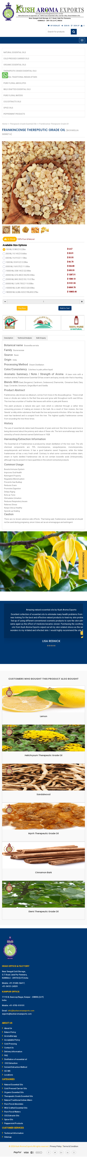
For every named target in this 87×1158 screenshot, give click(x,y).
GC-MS (6, 1071)
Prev (7, 633)
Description (8, 338)
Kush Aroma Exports (24, 1146)
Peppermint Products (14, 114)
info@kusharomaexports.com (21, 1011)
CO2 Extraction (10, 1063)
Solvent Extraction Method (14, 1067)
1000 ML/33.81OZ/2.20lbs (17, 262)
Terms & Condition (70, 1146)
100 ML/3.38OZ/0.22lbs (16, 249)
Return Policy (9, 1032)
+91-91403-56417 (16, 983)
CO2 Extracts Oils (12, 102)
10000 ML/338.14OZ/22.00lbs (18, 271)
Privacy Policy (55, 1146)
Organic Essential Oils (14, 65)
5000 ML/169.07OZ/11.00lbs (18, 266)
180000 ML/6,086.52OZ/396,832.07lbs (22, 292)
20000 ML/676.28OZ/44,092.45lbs (20, 275)
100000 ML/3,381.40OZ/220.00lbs (20, 288)
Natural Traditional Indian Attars (20, 77)
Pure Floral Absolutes (14, 83)
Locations (7, 1075)
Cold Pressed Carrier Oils (16, 58)
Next (79, 633)
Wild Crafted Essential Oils (17, 89)
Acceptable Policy (11, 1040)
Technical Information (13, 1133)
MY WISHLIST (54, 26)
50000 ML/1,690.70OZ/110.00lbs (20, 284)
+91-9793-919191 (16, 1005)
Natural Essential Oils (14, 52)
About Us (7, 1028)
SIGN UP (75, 26)
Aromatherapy (9, 1036)
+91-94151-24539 (10, 986)
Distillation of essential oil (14, 1059)
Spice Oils (8, 108)
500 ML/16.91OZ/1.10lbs (16, 258)
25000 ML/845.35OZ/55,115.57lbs (20, 279)
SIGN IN (65, 26)
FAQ (5, 1055)
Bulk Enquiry (41, 338)
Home (4, 124)
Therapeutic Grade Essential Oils (19, 71)
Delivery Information (12, 1052)
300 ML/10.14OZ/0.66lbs (16, 254)
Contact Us (8, 1048)
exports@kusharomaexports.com (17, 1014)
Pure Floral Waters (13, 95)
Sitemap (6, 1137)
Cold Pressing (9, 1044)
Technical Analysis (25, 338)
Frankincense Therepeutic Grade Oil (53, 124)
